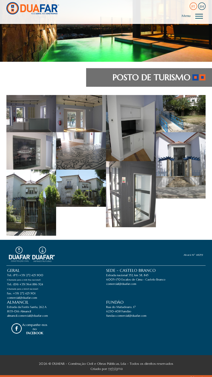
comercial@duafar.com (22, 298)
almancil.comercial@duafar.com (27, 316)
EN (202, 6)
